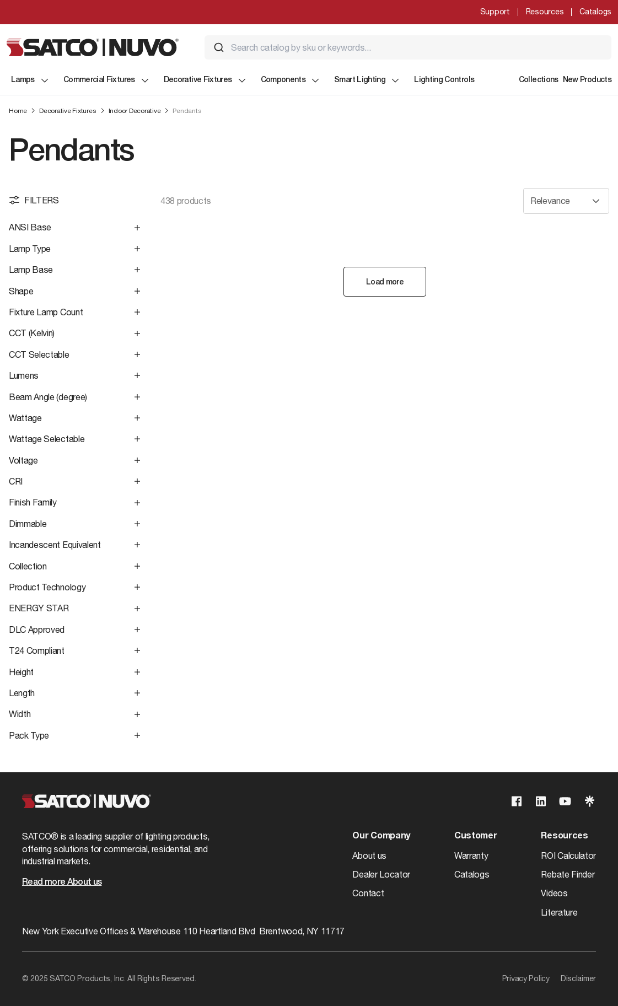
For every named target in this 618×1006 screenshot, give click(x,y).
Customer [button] (475, 836)
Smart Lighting (367, 80)
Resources (544, 11)
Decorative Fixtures (206, 80)
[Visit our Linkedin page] (540, 801)
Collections (538, 80)
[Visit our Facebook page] (516, 801)
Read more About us (61, 882)
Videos (554, 893)
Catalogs (595, 11)
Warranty (471, 855)
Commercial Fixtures (107, 80)
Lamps (30, 80)
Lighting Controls (444, 80)
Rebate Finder (567, 874)
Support (495, 11)
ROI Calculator (568, 855)
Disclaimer (578, 978)
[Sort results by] (566, 201)
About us (369, 855)
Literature (559, 912)
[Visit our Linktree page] (589, 801)
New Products (587, 80)
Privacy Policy (526, 978)
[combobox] (408, 47)
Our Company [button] (381, 836)
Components (291, 80)
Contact (368, 893)
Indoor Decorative (135, 111)
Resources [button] (564, 836)
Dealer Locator (381, 874)
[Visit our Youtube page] (565, 801)
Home (18, 111)
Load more (385, 282)
